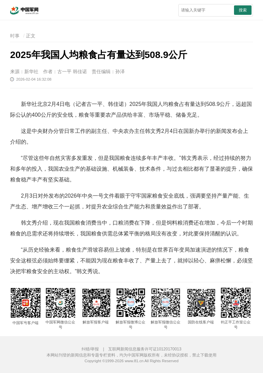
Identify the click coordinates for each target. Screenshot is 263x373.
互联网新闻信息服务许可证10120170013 (144, 349)
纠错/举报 (90, 349)
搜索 (243, 10)
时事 (15, 35)
